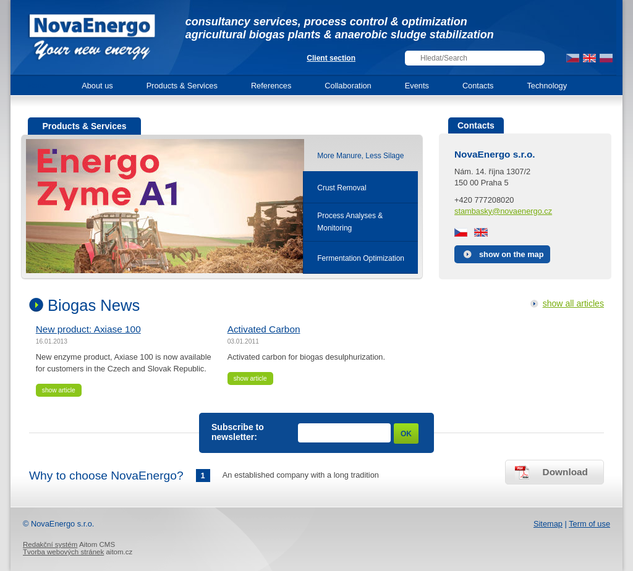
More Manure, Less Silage (360, 155)
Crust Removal (341, 188)
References (271, 85)
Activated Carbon (263, 329)
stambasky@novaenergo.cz (503, 211)
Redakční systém (50, 544)
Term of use (589, 523)
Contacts (478, 85)
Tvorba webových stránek (63, 552)
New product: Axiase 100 (88, 329)
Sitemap (548, 523)
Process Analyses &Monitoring (350, 221)
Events (417, 85)
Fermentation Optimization (360, 258)
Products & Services (182, 85)
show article (58, 390)
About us (97, 85)
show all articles (573, 303)
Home (37, 85)
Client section (331, 58)
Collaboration (348, 85)
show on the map (511, 254)
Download (565, 472)
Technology (547, 85)
